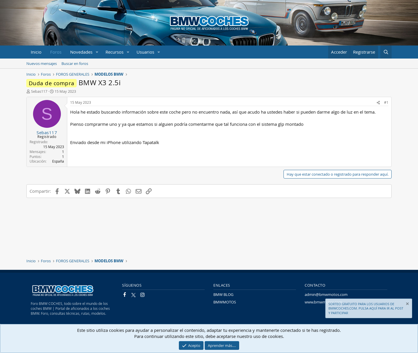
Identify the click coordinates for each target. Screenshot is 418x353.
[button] (97, 52)
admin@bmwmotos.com (326, 294)
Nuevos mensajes (41, 63)
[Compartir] (378, 102)
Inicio (36, 52)
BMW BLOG (223, 294)
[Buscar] (386, 52)
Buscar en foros (74, 63)
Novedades (81, 52)
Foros (55, 52)
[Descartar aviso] (407, 304)
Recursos (114, 52)
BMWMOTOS (224, 302)
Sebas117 (39, 91)
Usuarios (145, 52)
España (58, 161)
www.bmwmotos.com (323, 302)
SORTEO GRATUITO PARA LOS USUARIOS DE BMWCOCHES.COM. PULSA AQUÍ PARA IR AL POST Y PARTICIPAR (365, 308)
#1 (386, 102)
